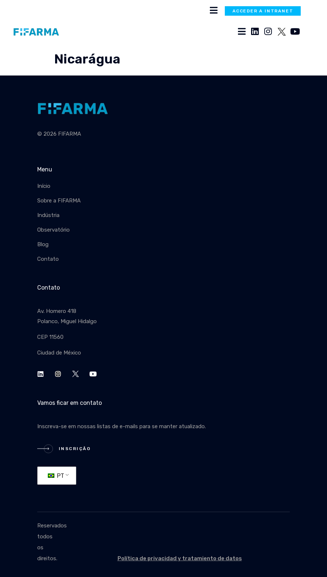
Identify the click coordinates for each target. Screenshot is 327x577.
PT (56, 475)
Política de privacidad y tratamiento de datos (180, 558)
